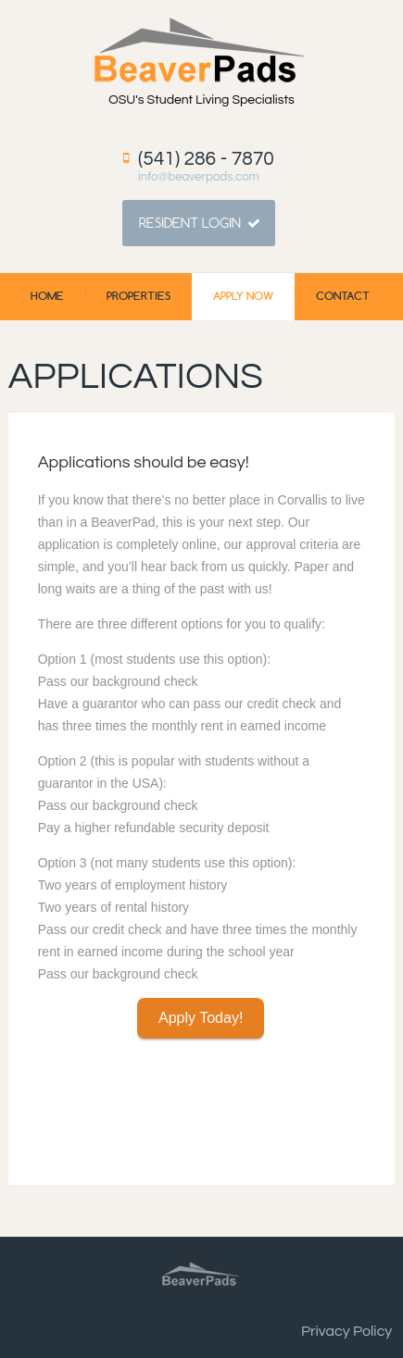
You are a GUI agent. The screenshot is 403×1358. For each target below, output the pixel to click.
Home (47, 296)
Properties (138, 296)
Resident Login (190, 223)
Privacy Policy (346, 1331)
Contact (343, 296)
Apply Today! (200, 1018)
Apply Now (243, 296)
